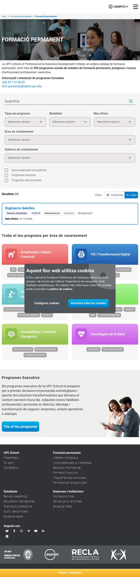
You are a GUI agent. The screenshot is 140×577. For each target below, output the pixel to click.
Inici (4, 16)
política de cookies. (61, 289)
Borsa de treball (13, 516)
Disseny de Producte (15, 309)
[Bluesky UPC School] (7, 531)
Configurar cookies (46, 303)
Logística (129, 309)
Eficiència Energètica (46, 349)
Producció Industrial (29, 315)
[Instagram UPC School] (21, 531)
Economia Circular (23, 349)
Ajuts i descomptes (16, 511)
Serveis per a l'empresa (67, 501)
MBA (92, 315)
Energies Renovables (35, 355)
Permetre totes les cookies (88, 303)
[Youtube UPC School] (35, 531)
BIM (13, 269)
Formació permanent (21, 16)
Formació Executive (65, 472)
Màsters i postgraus (65, 457)
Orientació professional (18, 506)
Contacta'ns (11, 467)
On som (9, 463)
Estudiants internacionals (19, 501)
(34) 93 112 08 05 (13, 82)
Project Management (109, 315)
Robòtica (47, 315)
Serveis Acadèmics (15, 496)
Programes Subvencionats (69, 477)
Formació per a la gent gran (70, 482)
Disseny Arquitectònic (19, 275)
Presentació (11, 457)
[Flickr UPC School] (7, 536)
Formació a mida (63, 496)
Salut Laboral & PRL (112, 349)
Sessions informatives (67, 467)
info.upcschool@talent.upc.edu (22, 86)
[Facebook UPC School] (14, 531)
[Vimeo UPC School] (28, 531)
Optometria (93, 349)
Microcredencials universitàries (72, 463)
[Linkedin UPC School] (43, 531)
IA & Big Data (123, 269)
